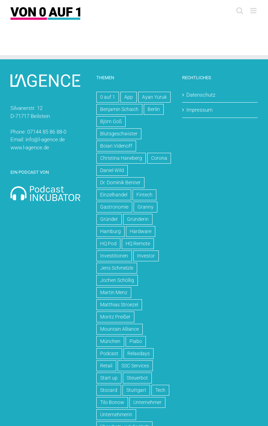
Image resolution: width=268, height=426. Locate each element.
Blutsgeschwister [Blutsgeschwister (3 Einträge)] (118, 133)
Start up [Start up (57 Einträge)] (109, 378)
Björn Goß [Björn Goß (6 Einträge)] (111, 121)
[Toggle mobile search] (239, 10)
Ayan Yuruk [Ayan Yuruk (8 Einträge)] (154, 97)
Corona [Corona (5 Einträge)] (159, 158)
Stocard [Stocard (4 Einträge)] (108, 390)
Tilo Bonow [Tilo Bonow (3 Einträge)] (112, 402)
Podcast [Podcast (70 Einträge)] (109, 353)
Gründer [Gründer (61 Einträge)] (109, 219)
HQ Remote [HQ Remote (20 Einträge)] (138, 243)
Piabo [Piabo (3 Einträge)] (135, 341)
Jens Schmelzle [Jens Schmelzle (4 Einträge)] (116, 268)
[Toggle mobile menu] (254, 10)
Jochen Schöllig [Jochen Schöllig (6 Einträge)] (117, 280)
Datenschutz (200, 95)
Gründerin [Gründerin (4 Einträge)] (138, 219)
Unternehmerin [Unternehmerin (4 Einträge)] (116, 414)
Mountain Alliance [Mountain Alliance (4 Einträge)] (119, 329)
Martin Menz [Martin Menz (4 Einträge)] (113, 292)
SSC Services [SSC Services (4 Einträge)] (135, 365)
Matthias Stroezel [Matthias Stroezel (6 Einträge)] (119, 304)
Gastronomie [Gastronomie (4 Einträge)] (114, 207)
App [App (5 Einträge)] (128, 97)
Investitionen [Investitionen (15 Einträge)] (114, 256)
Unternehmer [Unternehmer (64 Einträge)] (147, 402)
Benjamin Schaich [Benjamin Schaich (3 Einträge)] (119, 109)
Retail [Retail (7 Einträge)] (106, 365)
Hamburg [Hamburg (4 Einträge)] (110, 231)
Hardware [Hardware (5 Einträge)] (140, 231)
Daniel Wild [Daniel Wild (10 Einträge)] (112, 170)
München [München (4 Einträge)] (110, 341)
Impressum (199, 110)
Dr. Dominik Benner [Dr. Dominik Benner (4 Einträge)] (120, 182)
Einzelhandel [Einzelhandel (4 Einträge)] (113, 194)
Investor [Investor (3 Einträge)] (146, 256)
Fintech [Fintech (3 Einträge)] (144, 194)
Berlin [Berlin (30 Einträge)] (154, 109)
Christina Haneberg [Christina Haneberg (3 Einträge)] (121, 158)
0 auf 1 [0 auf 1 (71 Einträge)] (107, 97)
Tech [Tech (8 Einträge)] (160, 390)
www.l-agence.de (29, 147)
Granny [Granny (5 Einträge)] (145, 207)
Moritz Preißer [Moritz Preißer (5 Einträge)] (115, 317)
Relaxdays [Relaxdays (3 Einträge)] (138, 353)
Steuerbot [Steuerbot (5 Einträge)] (137, 378)
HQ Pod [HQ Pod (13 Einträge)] (108, 243)
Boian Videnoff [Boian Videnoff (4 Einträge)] (116, 146)
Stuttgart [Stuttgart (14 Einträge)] (136, 390)
